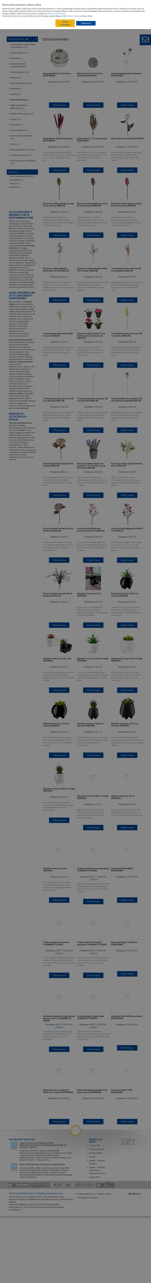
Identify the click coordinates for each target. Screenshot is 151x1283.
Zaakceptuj (86, 23)
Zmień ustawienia (65, 23)
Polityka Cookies (73, 16)
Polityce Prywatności (57, 14)
